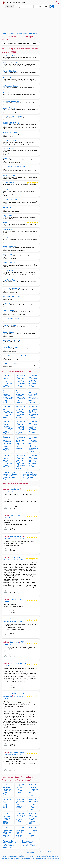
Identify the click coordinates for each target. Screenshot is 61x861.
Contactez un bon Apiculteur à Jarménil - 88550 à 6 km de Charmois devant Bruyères (33, 396)
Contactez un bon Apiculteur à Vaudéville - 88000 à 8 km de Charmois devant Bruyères (33, 461)
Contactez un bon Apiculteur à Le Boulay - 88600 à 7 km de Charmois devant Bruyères (20, 427)
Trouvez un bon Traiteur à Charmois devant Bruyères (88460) (21, 788)
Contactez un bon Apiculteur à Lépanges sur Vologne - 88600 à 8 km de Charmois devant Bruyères (20, 462)
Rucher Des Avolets (10, 93)
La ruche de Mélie (9, 140)
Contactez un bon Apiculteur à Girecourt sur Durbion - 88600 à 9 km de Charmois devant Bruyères (30, 476)
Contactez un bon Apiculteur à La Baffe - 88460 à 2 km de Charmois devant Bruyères (8, 381)
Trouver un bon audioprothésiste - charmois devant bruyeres (44, 856)
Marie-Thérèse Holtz (10, 347)
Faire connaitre (34, 851)
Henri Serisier (15, 489)
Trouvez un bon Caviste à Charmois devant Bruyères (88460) (21, 803)
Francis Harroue (8, 270)
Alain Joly (6, 238)
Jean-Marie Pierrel (9, 325)
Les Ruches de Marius (11, 56)
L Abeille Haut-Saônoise (11, 288)
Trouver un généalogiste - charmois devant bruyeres (19, 856)
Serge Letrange (8, 332)
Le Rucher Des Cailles (11, 101)
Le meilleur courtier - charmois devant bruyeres (12, 858)
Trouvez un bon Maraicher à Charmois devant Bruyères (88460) (20, 832)
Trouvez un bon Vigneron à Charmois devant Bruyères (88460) (20, 817)
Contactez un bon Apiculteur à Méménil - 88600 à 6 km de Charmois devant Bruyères (33, 411)
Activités (9, 6)
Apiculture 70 (7, 229)
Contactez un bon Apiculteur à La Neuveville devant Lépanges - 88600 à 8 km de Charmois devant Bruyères (33, 444)
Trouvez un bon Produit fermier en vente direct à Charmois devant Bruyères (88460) (9, 844)
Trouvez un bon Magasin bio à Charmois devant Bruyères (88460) (33, 804)
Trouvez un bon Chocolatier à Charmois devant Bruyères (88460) (33, 818)
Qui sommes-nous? (9, 851)
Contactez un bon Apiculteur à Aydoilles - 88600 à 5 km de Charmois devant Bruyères (20, 396)
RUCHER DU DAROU (11, 123)
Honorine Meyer (8, 310)
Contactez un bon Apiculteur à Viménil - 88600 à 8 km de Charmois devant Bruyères (20, 442)
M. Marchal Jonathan (10, 132)
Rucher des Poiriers (17, 619)
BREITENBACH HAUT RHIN (13, 539)
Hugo (5, 222)
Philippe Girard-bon (10, 71)
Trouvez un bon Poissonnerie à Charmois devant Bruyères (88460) (7, 832)
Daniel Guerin (15, 515)
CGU (45, 851)
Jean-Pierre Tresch (10, 280)
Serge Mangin (8, 215)
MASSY (6, 601)
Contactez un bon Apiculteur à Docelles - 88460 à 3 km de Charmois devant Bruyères (33, 381)
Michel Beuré (7, 254)
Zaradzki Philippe (16, 663)
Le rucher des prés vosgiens (13, 116)
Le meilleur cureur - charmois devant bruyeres (13, 855)
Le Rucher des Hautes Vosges (14, 166)
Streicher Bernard (16, 536)
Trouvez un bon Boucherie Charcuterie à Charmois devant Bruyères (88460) (33, 789)
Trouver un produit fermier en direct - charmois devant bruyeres (30, 859)
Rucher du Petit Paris (10, 148)
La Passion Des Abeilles (11, 318)
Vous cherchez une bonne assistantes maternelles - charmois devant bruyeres (41, 858)
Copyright (49, 851)
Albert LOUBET (15, 557)
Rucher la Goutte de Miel (12, 296)
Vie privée (41, 851)
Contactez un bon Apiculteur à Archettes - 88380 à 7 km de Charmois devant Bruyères (33, 427)
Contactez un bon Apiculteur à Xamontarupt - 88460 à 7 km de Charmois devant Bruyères (7, 443)
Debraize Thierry (16, 599)
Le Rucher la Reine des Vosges (14, 355)
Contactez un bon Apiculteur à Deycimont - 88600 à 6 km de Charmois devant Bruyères (8, 411)
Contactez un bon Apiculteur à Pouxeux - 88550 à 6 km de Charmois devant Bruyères (8, 427)
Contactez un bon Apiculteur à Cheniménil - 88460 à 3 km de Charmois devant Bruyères (8, 396)
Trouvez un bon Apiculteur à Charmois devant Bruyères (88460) (32, 832)
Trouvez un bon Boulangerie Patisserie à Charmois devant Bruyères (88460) (7, 789)
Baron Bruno (14, 642)
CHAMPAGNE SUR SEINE (13, 621)
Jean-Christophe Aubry (11, 363)
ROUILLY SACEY (9, 491)
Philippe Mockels (9, 175)
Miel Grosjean (8, 158)
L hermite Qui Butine (10, 199)
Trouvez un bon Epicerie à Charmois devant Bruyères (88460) (7, 803)
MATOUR (6, 517)
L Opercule (7, 303)
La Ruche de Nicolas (10, 86)
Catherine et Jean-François (13, 62)
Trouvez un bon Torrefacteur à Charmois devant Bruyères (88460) (28, 843)
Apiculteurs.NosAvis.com (16, 2)
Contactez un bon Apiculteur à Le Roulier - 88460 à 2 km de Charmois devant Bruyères (20, 381)
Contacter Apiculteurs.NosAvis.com (22, 851)
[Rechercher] (51, 6)
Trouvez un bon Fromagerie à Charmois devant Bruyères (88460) (7, 818)
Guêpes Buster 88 (9, 246)
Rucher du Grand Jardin (11, 340)
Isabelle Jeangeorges (10, 108)
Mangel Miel (7, 207)
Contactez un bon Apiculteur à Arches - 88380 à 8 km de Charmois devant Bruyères (8, 461)
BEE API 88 (7, 78)
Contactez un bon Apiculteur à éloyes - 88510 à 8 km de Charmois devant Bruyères (10, 476)
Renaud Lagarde (9, 262)
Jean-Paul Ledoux (9, 190)
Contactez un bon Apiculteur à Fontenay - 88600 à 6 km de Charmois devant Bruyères (20, 411)
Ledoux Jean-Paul (9, 183)
